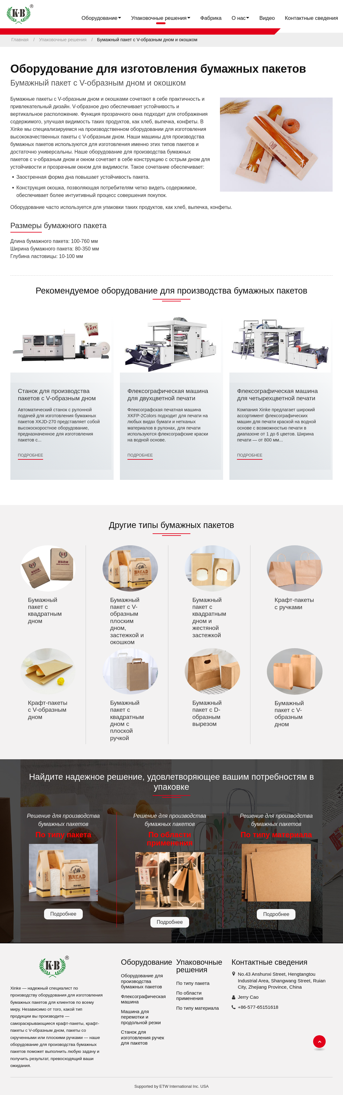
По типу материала (197, 1008)
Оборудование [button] (99, 18)
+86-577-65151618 (258, 1007)
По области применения (189, 995)
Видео (267, 18)
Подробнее (30, 455)
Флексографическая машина (143, 999)
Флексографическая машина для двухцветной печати (167, 394)
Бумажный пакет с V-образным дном (289, 713)
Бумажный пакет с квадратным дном (45, 610)
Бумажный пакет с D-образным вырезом (207, 713)
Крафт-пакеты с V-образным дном (47, 709)
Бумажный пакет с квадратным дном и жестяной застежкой (209, 617)
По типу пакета (193, 983)
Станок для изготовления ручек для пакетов (142, 1037)
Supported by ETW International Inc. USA (171, 1086)
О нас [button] (239, 18)
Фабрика (211, 18)
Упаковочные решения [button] (159, 18)
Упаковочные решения (63, 39)
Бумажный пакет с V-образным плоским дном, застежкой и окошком (127, 621)
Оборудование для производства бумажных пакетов (142, 981)
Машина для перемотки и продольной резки (141, 1017)
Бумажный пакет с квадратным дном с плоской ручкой (127, 720)
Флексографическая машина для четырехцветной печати (277, 394)
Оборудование (146, 962)
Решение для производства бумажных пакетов (63, 826)
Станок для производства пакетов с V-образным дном (57, 394)
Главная (20, 39)
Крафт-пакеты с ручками (294, 603)
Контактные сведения (311, 18)
